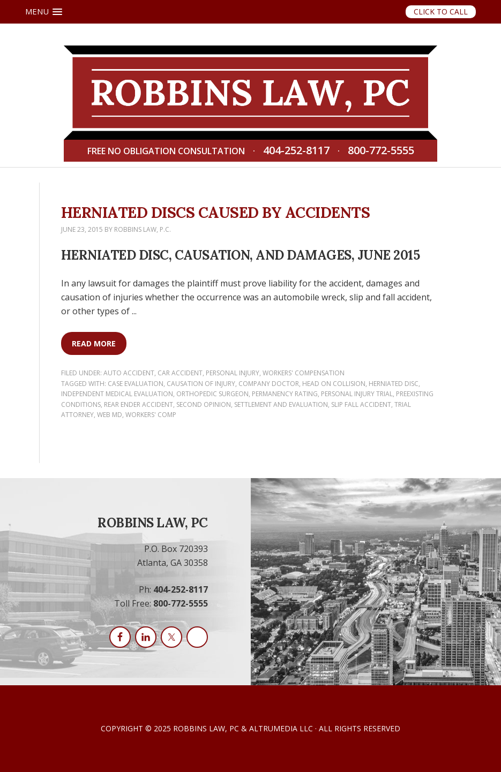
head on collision (333, 383)
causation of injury (201, 383)
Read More (94, 343)
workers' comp (150, 414)
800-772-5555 (381, 150)
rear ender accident (138, 404)
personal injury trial (357, 393)
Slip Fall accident (361, 404)
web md (109, 414)
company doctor (268, 383)
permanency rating (285, 393)
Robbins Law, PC (206, 728)
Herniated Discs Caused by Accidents (215, 212)
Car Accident (180, 372)
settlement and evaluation (281, 404)
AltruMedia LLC (281, 728)
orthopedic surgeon (212, 393)
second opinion (203, 404)
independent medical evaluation (117, 393)
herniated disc (393, 383)
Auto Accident (128, 372)
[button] (43, 12)
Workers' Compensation (304, 372)
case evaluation (135, 383)
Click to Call (441, 11)
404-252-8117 (296, 150)
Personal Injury (232, 372)
